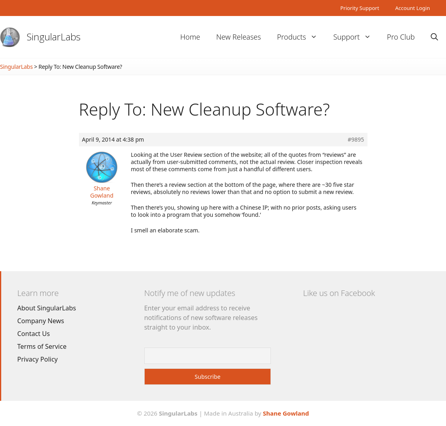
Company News (40, 320)
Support (356, 37)
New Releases (238, 37)
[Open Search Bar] (434, 37)
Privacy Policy (37, 359)
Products (301, 37)
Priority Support (359, 8)
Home (190, 37)
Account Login (412, 8)
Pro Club (401, 37)
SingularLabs (54, 36)
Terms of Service (42, 346)
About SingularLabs (46, 308)
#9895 (355, 139)
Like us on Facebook (339, 293)
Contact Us (33, 333)
